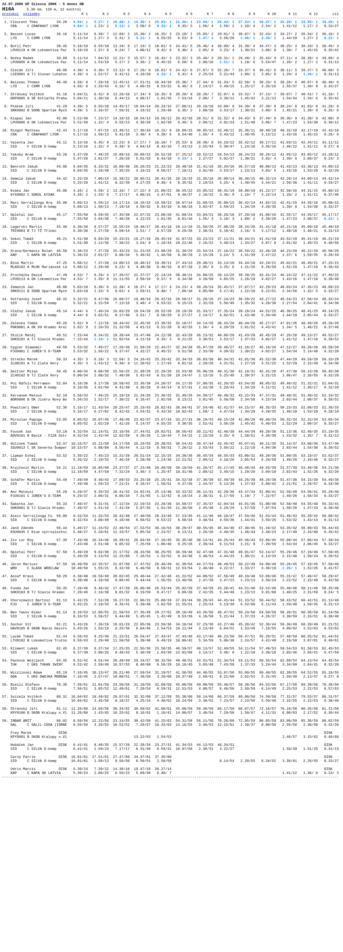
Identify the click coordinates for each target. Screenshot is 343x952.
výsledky (31, 16)
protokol (10, 16)
